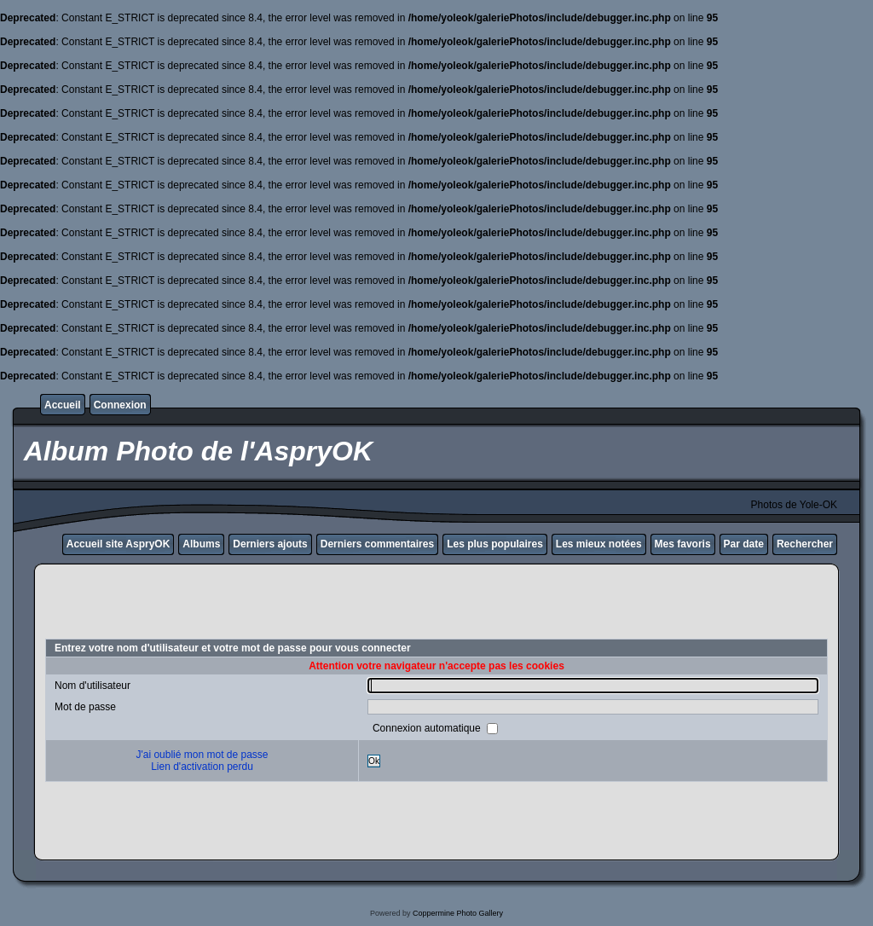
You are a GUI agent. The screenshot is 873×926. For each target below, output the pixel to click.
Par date (744, 544)
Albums (201, 544)
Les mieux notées (599, 544)
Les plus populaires (495, 544)
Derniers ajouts (270, 544)
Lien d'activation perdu (202, 767)
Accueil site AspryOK (118, 544)
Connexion (120, 405)
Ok (373, 761)
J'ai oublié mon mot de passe (202, 755)
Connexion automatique (428, 728)
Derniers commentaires (377, 544)
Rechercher (805, 544)
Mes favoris (683, 544)
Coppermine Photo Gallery (458, 913)
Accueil (62, 405)
